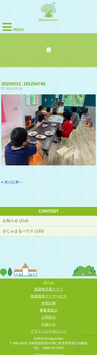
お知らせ (48, 324)
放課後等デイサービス (49, 296)
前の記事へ (13, 182)
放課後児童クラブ (48, 289)
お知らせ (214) (15, 220)
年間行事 (48, 303)
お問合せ (48, 317)
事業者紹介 (49, 310)
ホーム (48, 282)
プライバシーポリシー (49, 331)
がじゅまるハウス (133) (23, 231)
